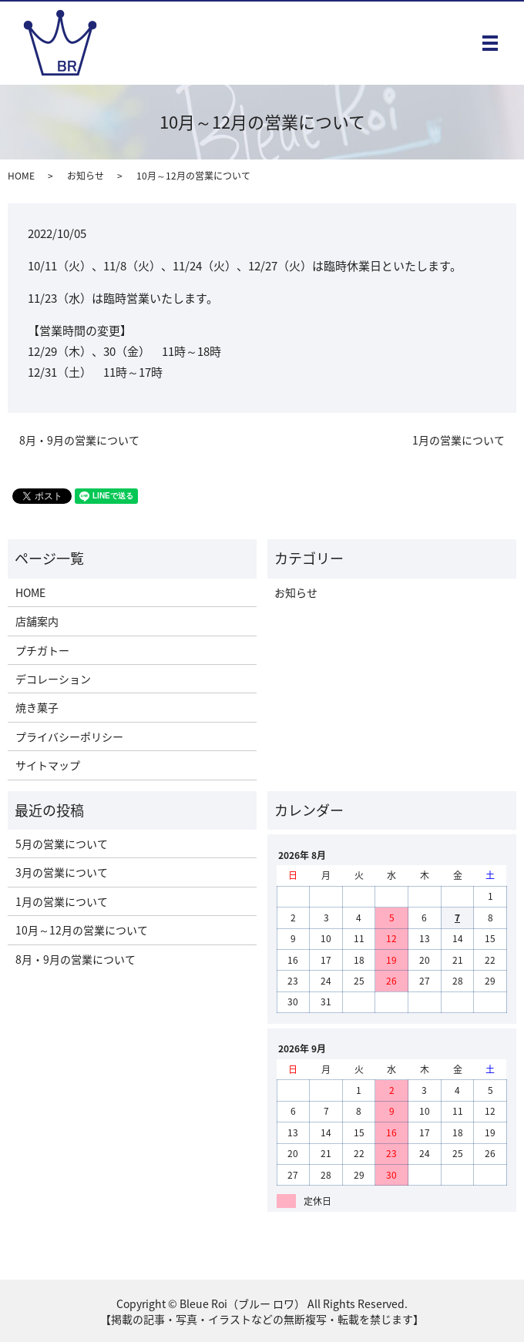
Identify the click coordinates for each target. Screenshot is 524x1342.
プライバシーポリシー (69, 736)
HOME (21, 176)
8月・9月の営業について (79, 440)
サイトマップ (47, 765)
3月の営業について (61, 872)
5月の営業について (61, 843)
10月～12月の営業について (81, 930)
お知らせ (85, 176)
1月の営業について (458, 440)
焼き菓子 (37, 707)
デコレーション (53, 678)
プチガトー (42, 650)
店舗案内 (37, 621)
